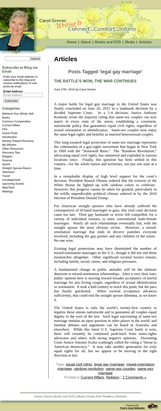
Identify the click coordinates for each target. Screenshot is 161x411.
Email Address (13, 91)
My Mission (9, 144)
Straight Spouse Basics (16, 168)
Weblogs (7, 191)
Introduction (9, 137)
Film (5, 129)
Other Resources (12, 148)
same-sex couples (120, 369)
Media (130, 42)
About (86, 42)
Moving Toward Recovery (18, 140)
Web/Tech (8, 187)
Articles (145, 42)
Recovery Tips (11, 152)
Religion (7, 156)
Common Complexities (16, 121)
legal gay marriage (109, 364)
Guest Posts (10, 133)
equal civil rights (79, 364)
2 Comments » (135, 377)
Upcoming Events (13, 183)
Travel (6, 176)
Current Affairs (11, 125)
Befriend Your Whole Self (17, 113)
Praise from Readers (100, 396)
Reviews (121, 396)
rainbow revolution (89, 369)
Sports (6, 164)
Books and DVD (108, 42)
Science (7, 160)
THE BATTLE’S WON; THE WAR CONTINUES (95, 81)
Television (8, 172)
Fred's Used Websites (132, 408)
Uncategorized (11, 179)
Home (72, 42)
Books (6, 117)
